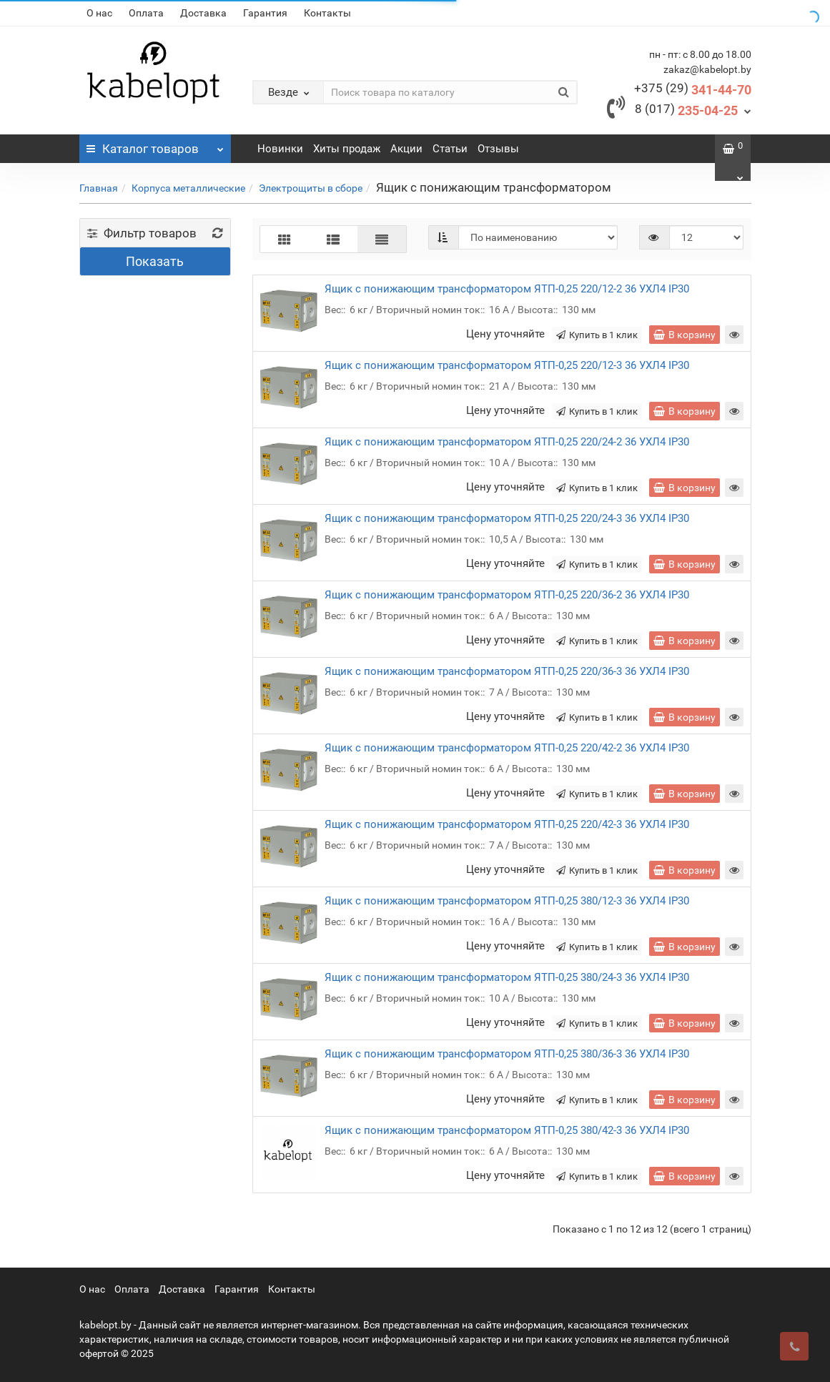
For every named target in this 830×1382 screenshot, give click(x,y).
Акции (406, 148)
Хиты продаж (346, 148)
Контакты (327, 13)
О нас (99, 13)
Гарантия (265, 13)
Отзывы (498, 148)
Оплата (146, 13)
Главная (98, 188)
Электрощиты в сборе (310, 188)
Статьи (450, 148)
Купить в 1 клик (597, 335)
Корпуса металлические (188, 188)
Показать (155, 261)
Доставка (203, 13)
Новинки (280, 148)
